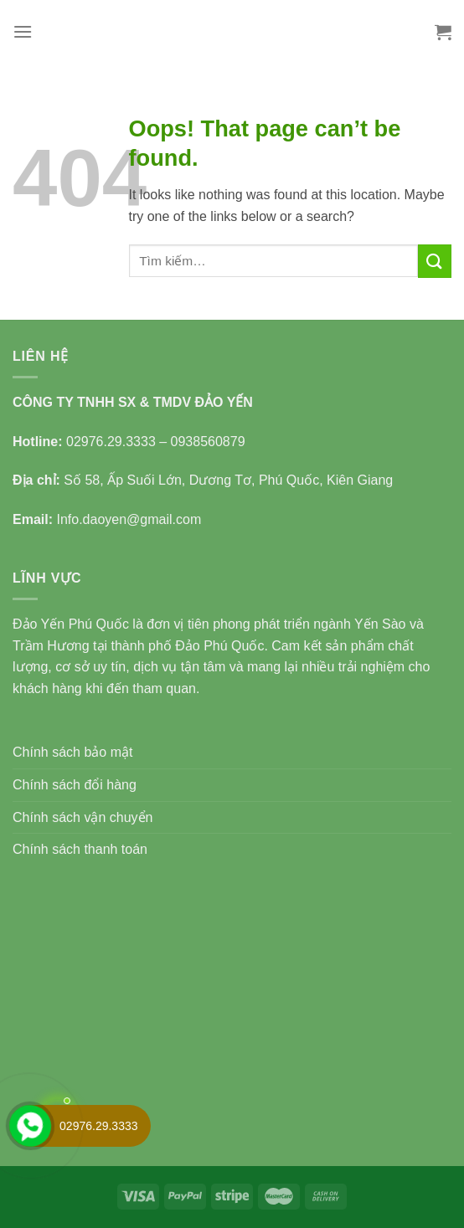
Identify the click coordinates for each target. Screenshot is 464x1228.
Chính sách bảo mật (72, 752)
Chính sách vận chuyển (82, 817)
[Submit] (434, 260)
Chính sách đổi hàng (75, 785)
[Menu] (23, 31)
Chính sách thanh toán (80, 849)
